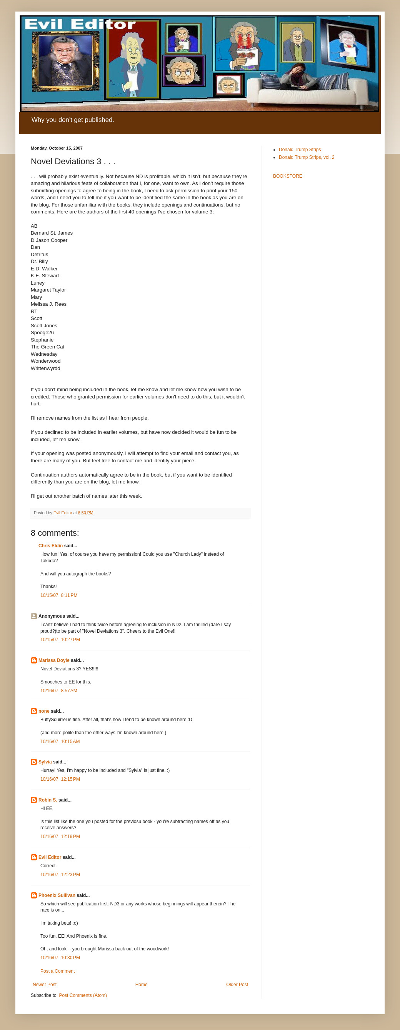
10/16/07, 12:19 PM (60, 836)
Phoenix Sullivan (56, 895)
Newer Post (45, 984)
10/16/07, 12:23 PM (60, 874)
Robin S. (47, 800)
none (44, 711)
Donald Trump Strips (300, 149)
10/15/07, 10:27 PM (60, 639)
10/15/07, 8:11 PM (58, 595)
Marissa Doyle (54, 660)
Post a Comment (57, 971)
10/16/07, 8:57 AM (58, 690)
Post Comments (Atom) (83, 995)
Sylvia (45, 762)
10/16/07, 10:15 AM (60, 741)
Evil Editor (49, 857)
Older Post (237, 984)
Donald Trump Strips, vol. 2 (307, 157)
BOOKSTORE (287, 176)
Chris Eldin (50, 545)
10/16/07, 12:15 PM (60, 779)
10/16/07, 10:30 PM (60, 957)
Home (141, 984)
